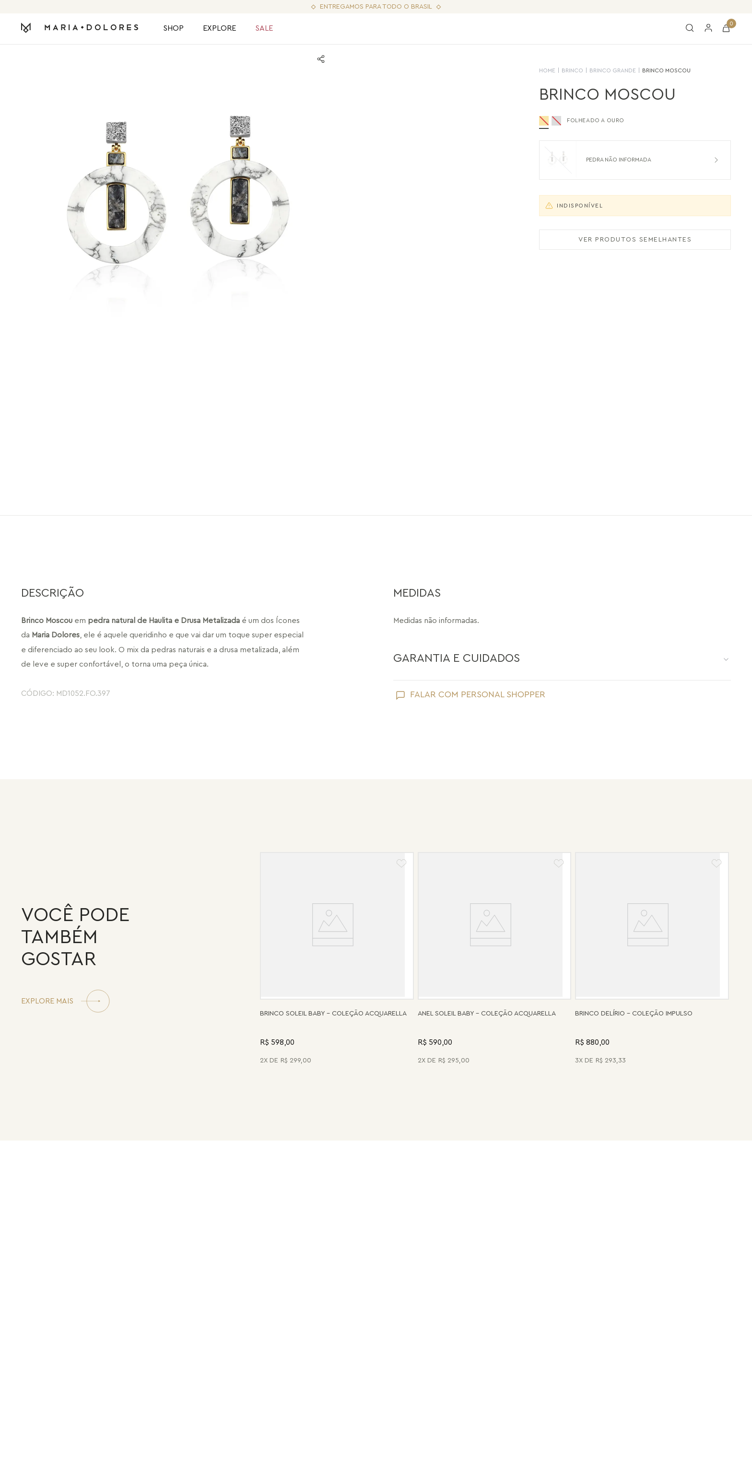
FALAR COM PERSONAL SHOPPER (477, 694)
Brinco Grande (612, 70)
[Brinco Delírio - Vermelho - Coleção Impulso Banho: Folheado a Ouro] (652, 960)
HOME (547, 70)
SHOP (173, 28)
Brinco (572, 70)
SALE (264, 28)
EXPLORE (219, 28)
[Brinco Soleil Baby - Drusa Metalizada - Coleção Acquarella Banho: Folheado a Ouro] (337, 960)
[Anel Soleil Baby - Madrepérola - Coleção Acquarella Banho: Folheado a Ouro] (495, 960)
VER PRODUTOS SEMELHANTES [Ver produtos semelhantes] (635, 239)
